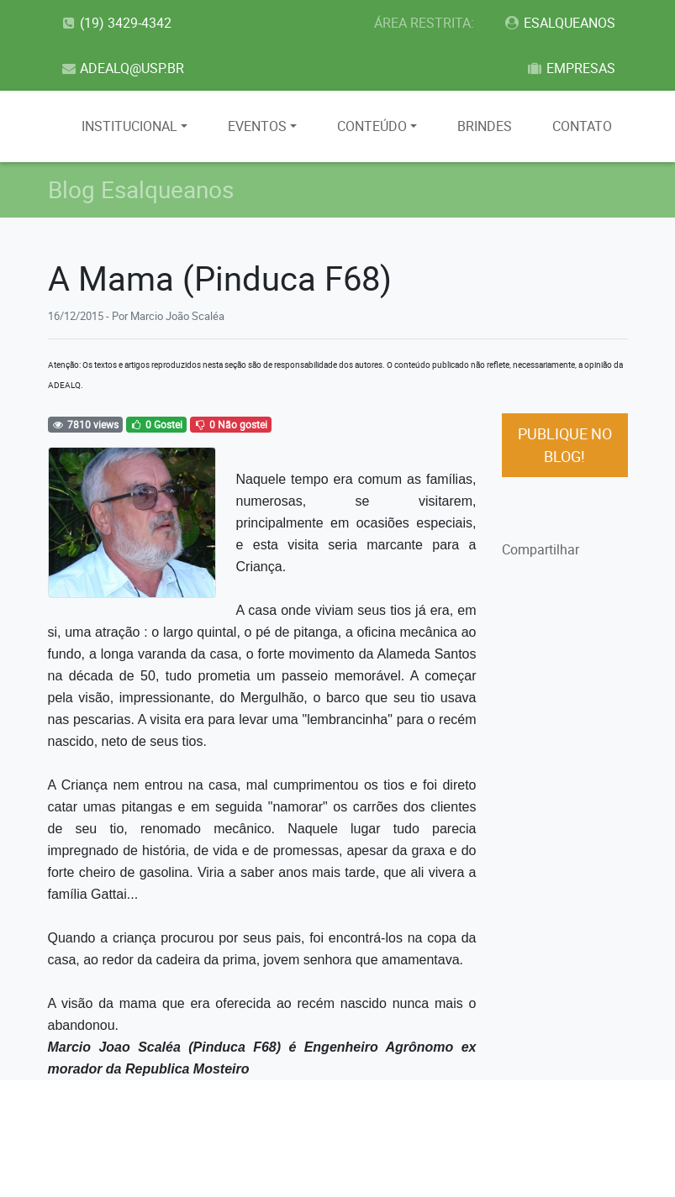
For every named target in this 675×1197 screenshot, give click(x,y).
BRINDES (484, 126)
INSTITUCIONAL (129, 126)
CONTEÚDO (372, 126)
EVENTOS (257, 126)
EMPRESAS (570, 68)
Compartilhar (540, 549)
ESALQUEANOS (559, 22)
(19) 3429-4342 (116, 22)
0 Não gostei (229, 424)
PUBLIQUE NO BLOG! (565, 444)
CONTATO (582, 126)
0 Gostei (155, 424)
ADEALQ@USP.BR (123, 68)
